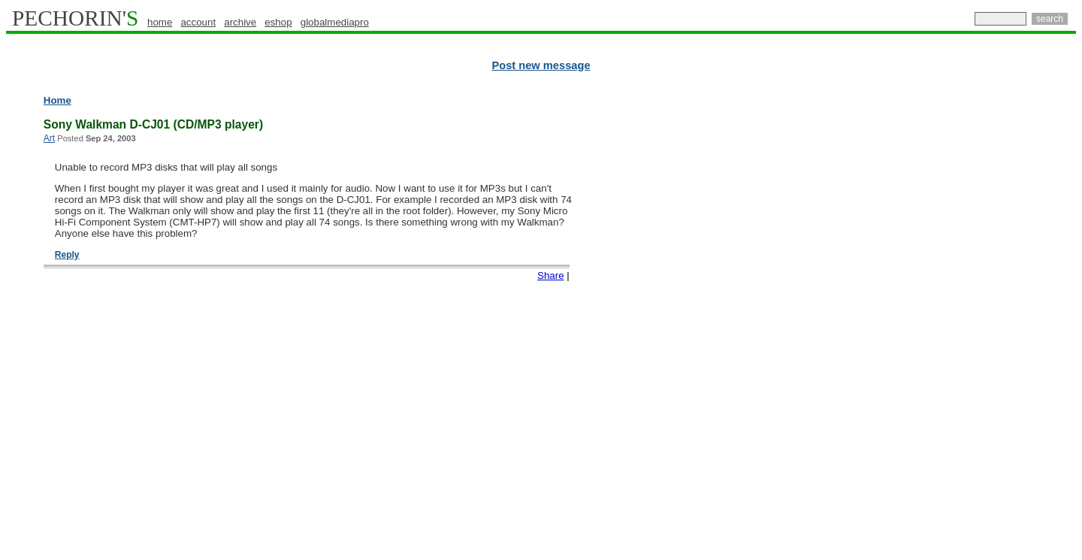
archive (240, 22)
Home (57, 100)
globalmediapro (335, 22)
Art (49, 138)
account (198, 22)
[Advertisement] (1011, 323)
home (159, 22)
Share (550, 275)
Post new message (540, 65)
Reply (67, 255)
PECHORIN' (75, 18)
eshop (278, 22)
